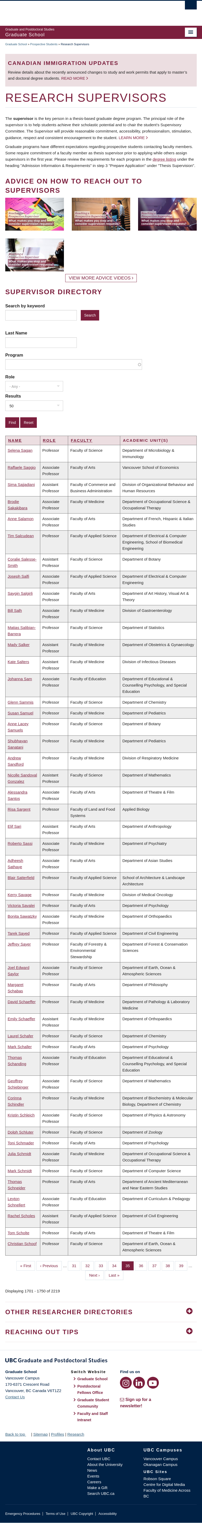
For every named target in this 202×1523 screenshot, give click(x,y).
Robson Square (157, 1478)
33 (103, 1265)
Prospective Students (44, 44)
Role (10, 376)
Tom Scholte (18, 1233)
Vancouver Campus (161, 1458)
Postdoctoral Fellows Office (90, 1389)
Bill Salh (15, 610)
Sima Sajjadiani (21, 484)
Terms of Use (55, 1514)
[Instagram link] (126, 1383)
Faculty (81, 440)
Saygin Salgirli (20, 593)
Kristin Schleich (21, 1115)
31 (76, 1265)
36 (143, 1265)
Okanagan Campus (161, 1464)
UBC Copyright (82, 1514)
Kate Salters (18, 661)
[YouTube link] (153, 1383)
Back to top (17, 1434)
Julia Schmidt (19, 1153)
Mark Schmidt (20, 1171)
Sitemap (40, 1434)
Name (15, 440)
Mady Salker (18, 644)
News (92, 1470)
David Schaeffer (22, 1001)
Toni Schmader (21, 1143)
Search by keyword (25, 305)
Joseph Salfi (18, 576)
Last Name (16, 333)
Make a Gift (97, 1487)
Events (93, 1476)
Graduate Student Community (93, 1403)
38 (170, 1265)
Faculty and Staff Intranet (92, 1417)
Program (14, 355)
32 (89, 1265)
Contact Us (15, 1397)
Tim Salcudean (21, 536)
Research (75, 1434)
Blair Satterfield (21, 877)
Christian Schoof (22, 1243)
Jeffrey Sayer (19, 944)
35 (129, 1265)
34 (116, 1265)
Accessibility (107, 1514)
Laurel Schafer (20, 1036)
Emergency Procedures (22, 1514)
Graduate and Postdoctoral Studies (101, 1361)
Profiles (57, 1434)
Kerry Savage (20, 894)
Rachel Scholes (21, 1216)
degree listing (164, 159)
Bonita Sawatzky (22, 916)
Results (13, 396)
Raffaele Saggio (22, 467)
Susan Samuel (20, 713)
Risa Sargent (19, 809)
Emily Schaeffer (21, 1019)
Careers (94, 1482)
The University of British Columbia (86, 11)
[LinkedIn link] (139, 1383)
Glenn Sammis (20, 702)
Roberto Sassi (20, 843)
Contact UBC (98, 1458)
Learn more (132, 137)
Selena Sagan (20, 450)
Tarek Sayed (18, 933)
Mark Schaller (20, 1046)
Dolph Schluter (20, 1132)
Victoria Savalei (21, 905)
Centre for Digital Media (164, 1484)
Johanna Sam (20, 679)
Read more (73, 78)
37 (156, 1265)
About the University (105, 1464)
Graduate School (16, 44)
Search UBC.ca (100, 1493)
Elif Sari (14, 826)
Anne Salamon (20, 518)
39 (183, 1265)
